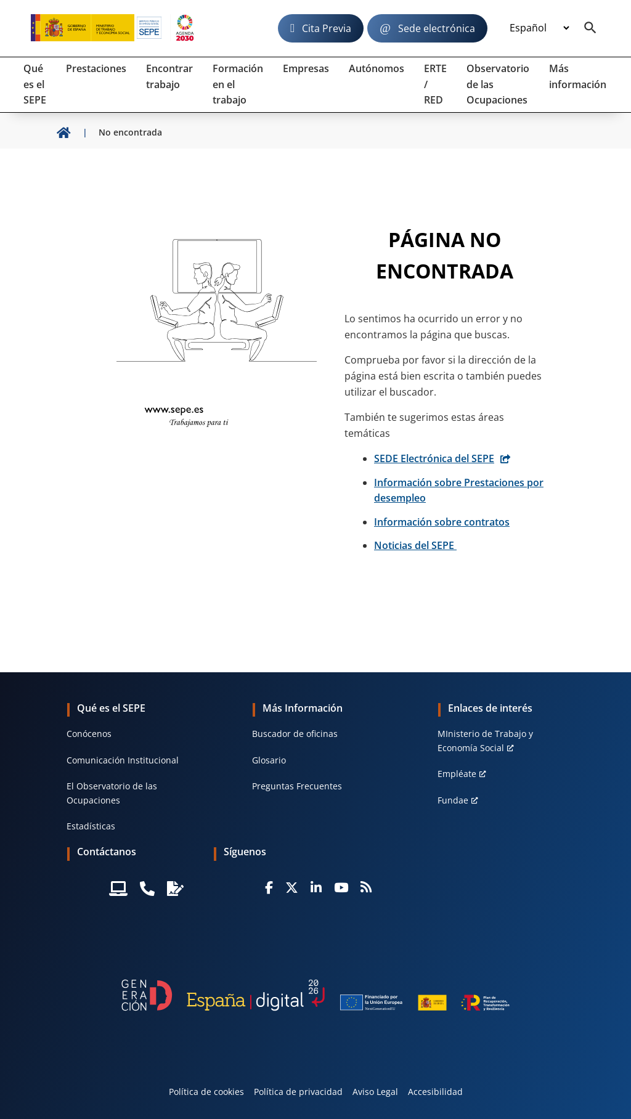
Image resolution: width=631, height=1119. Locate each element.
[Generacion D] (315, 995)
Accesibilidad (435, 1091)
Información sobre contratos (442, 522)
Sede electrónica (436, 28)
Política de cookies (206, 1091)
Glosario (269, 760)
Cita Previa (326, 28)
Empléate (457, 773)
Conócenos (89, 733)
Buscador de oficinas (295, 733)
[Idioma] (539, 28)
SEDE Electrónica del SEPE (434, 458)
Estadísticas (91, 826)
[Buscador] (590, 28)
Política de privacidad (298, 1091)
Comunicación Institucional (123, 760)
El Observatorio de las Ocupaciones (112, 792)
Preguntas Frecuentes (297, 786)
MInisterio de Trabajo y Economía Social (485, 740)
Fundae (453, 800)
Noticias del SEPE (415, 545)
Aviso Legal (375, 1091)
